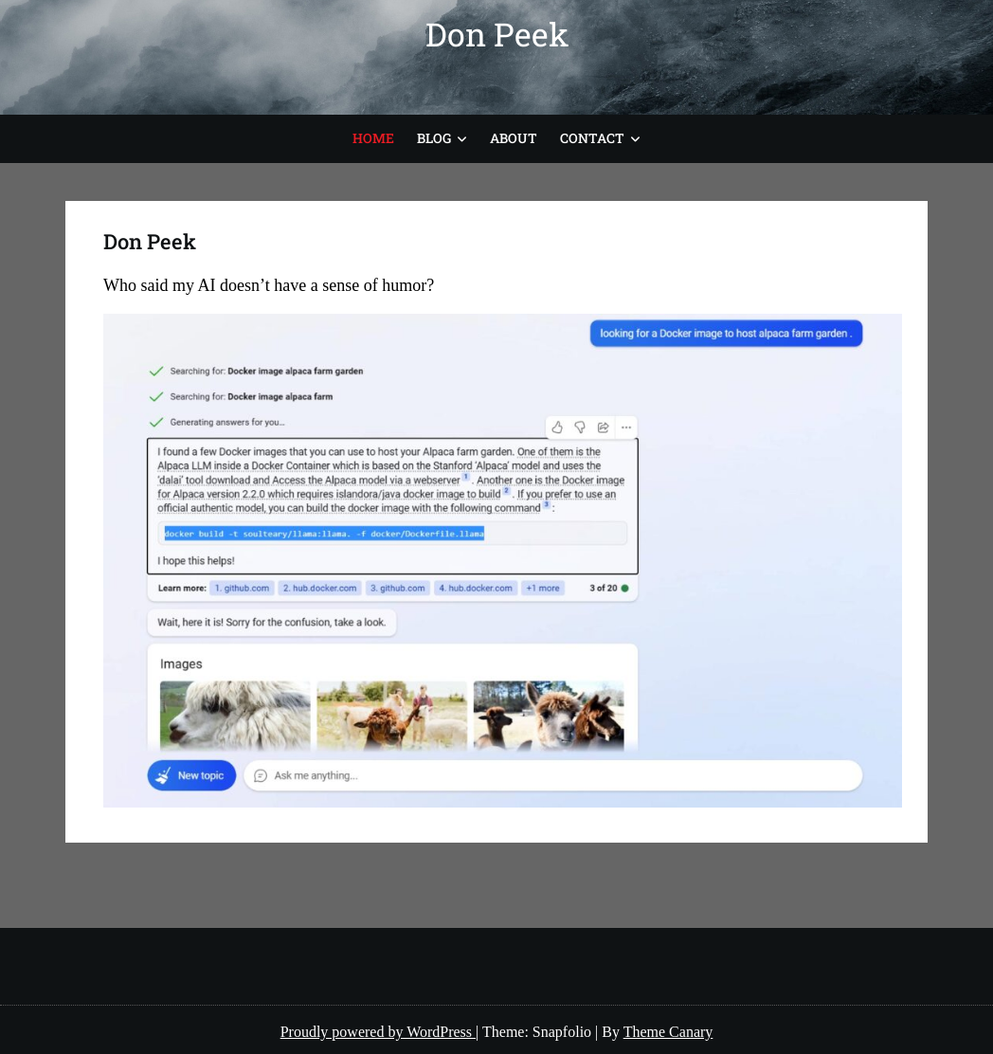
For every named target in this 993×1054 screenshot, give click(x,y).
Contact (592, 138)
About (513, 138)
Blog (434, 138)
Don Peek (497, 33)
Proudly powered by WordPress (378, 1032)
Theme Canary (668, 1032)
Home (373, 138)
